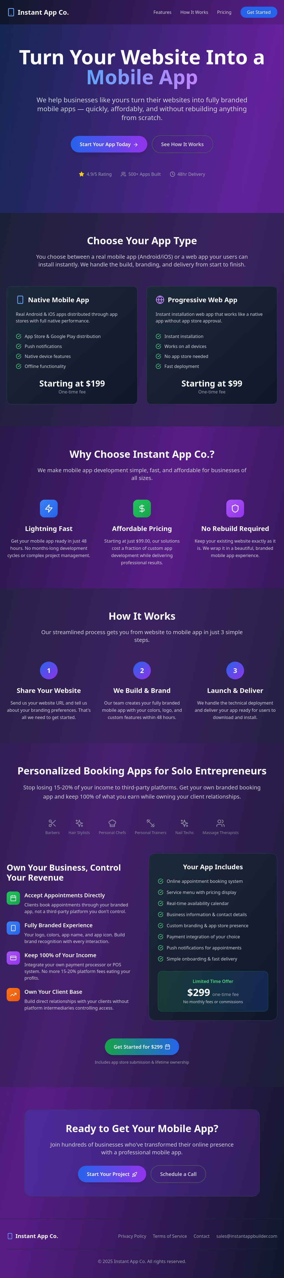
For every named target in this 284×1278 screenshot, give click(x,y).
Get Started (259, 12)
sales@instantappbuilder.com (246, 1236)
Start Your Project (112, 1174)
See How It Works (182, 144)
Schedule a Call (178, 1174)
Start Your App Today (109, 144)
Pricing (224, 12)
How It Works (194, 12)
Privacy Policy (132, 1236)
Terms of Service (170, 1236)
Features (162, 12)
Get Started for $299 (142, 1046)
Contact (202, 1236)
